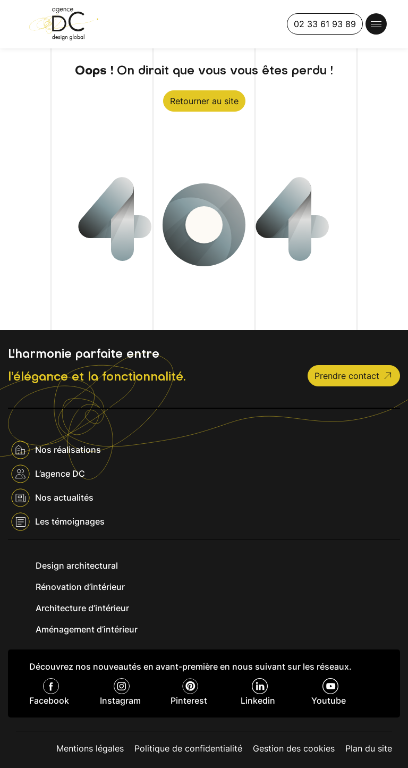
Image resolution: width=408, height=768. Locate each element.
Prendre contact (353, 375)
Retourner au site (204, 101)
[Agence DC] (63, 24)
